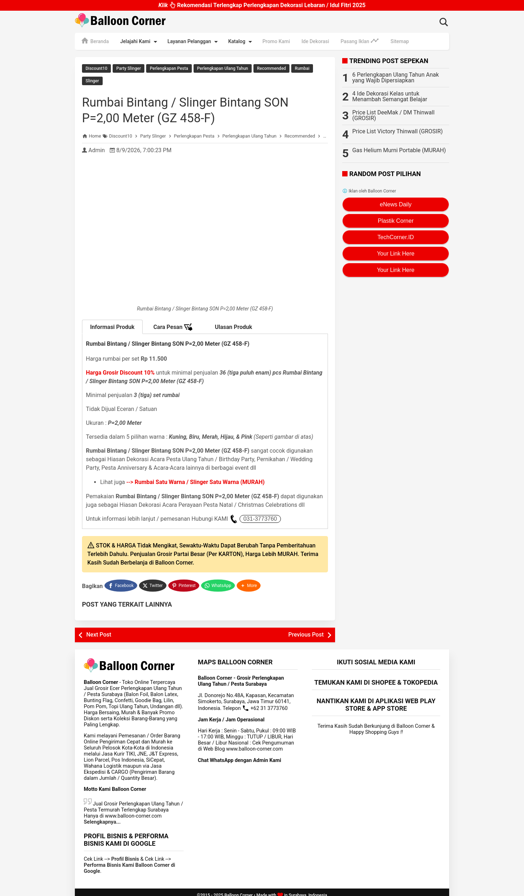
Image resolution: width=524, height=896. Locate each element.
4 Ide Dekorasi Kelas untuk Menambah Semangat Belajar (389, 96)
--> (196, 477)
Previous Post (306, 628)
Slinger (92, 78)
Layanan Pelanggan (194, 41)
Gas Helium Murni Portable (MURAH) (399, 150)
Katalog (241, 41)
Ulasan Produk (233, 323)
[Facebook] (120, 580)
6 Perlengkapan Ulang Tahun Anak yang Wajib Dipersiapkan (395, 77)
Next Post (98, 628)
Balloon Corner (238, 889)
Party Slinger (128, 68)
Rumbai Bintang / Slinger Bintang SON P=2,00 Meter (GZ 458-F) (202, 105)
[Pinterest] (184, 580)
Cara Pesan (172, 323)
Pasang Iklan (359, 40)
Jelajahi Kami (139, 41)
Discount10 (96, 68)
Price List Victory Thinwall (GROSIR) (397, 131)
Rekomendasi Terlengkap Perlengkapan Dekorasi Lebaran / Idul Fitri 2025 (261, 5)
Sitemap (399, 41)
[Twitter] (153, 580)
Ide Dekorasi (315, 41)
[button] (249, 580)
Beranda (95, 40)
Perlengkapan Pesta (169, 68)
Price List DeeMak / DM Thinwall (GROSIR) (393, 115)
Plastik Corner (395, 221)
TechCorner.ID (395, 237)
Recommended (271, 68)
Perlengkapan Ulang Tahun (222, 68)
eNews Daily (396, 204)
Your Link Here (395, 254)
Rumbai (302, 68)
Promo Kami (276, 41)
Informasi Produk (112, 323)
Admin (96, 146)
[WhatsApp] (219, 580)
